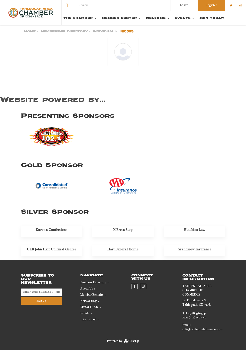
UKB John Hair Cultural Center (51, 249)
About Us (86, 288)
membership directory (64, 31)
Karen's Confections (51, 230)
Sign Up (41, 301)
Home (30, 31)
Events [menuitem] (183, 18)
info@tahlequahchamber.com (202, 329)
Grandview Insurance (194, 249)
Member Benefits (91, 295)
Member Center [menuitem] (119, 18)
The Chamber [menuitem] (78, 18)
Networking (88, 301)
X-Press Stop (123, 230)
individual (103, 31)
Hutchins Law (194, 230)
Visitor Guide (89, 307)
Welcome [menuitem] (156, 18)
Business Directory (93, 282)
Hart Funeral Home (122, 249)
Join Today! (88, 319)
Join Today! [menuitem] (211, 18)
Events (84, 313)
